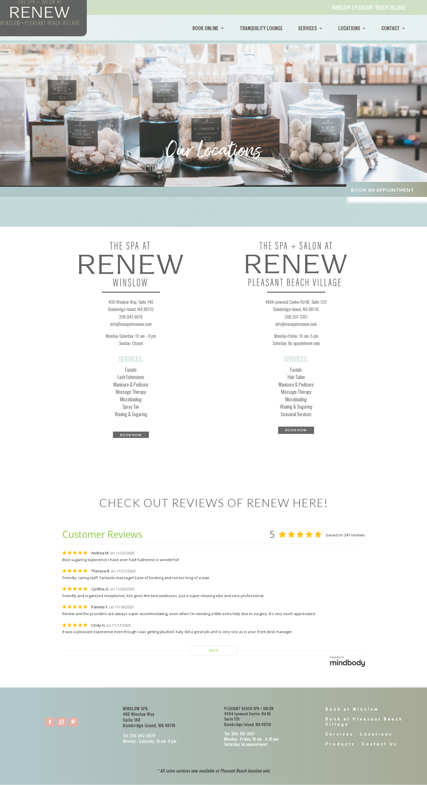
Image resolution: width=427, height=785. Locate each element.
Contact (390, 28)
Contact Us (380, 744)
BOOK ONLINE (205, 28)
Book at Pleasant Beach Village (364, 722)
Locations (349, 28)
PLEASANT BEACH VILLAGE (380, 7)
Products (340, 744)
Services (307, 28)
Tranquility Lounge (261, 28)
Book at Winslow (352, 709)
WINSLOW (341, 7)
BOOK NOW (131, 435)
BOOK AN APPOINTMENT (382, 190)
